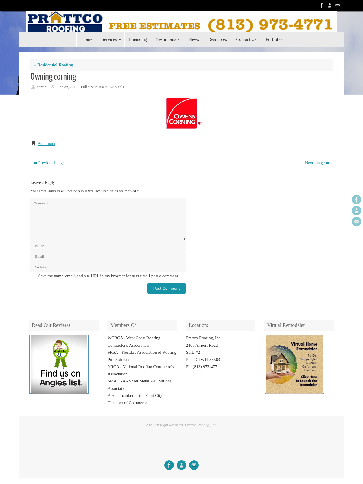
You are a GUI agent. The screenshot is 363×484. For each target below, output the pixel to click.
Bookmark (46, 143)
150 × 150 (106, 87)
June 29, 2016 (66, 87)
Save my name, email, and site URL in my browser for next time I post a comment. (108, 276)
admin (42, 87)
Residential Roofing (53, 65)
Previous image (49, 162)
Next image (317, 162)
